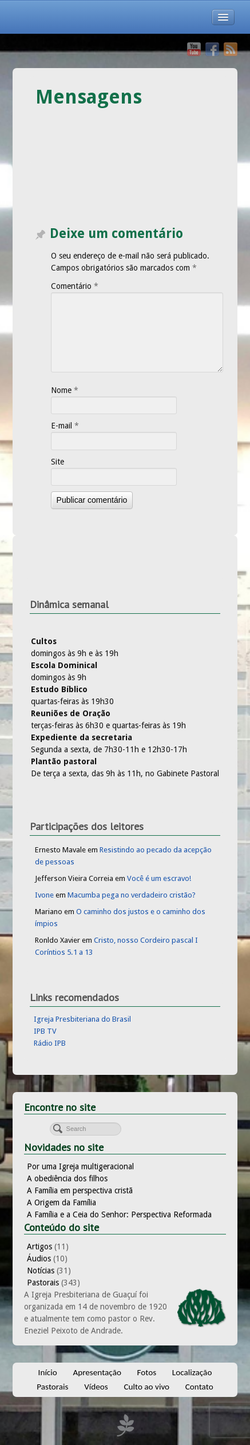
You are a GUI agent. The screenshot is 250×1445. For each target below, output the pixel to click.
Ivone (44, 895)
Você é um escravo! (159, 878)
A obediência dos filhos (67, 1178)
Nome (64, 390)
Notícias (40, 1270)
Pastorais (43, 1282)
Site (57, 461)
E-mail (65, 425)
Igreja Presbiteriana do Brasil (82, 1019)
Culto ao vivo (146, 1387)
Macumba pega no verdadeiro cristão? (132, 895)
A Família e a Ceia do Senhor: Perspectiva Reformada (119, 1214)
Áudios (39, 1258)
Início (47, 1372)
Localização (192, 1372)
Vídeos (96, 1387)
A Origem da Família (61, 1202)
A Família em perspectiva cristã (80, 1190)
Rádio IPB (50, 1043)
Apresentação (97, 1372)
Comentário (74, 286)
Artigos (39, 1246)
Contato (199, 1387)
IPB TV (45, 1031)
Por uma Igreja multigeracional (80, 1166)
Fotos (147, 1372)
